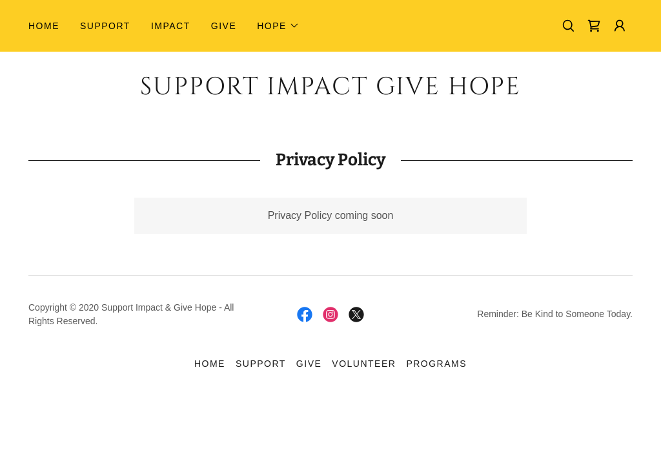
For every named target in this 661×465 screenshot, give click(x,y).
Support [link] (105, 26)
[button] (278, 26)
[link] (594, 26)
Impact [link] (170, 26)
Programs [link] (436, 363)
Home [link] (43, 26)
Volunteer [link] (364, 363)
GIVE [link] (223, 26)
